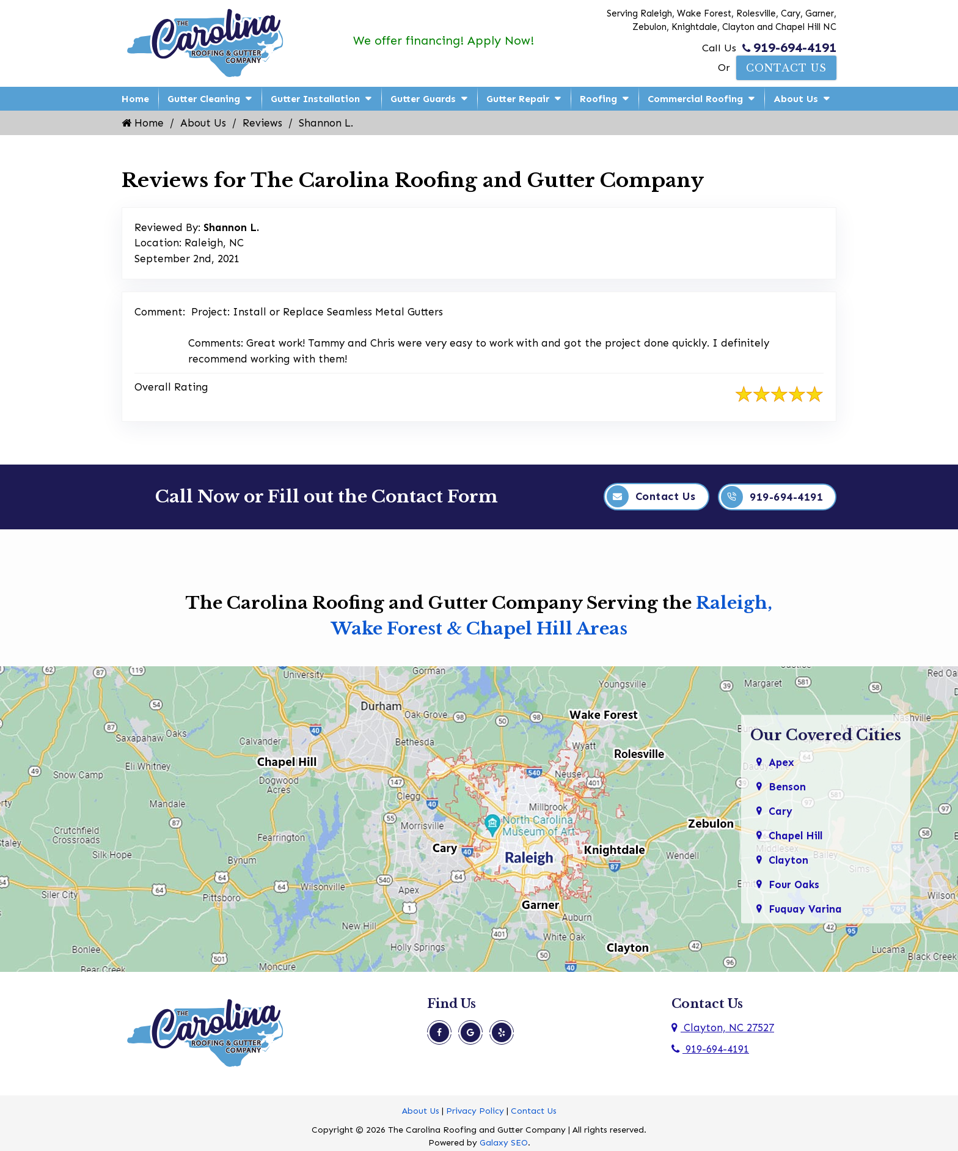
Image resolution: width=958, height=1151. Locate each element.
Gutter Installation (315, 99)
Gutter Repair (517, 99)
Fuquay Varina (806, 908)
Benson (787, 785)
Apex (781, 761)
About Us (795, 99)
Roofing (598, 99)
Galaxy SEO (504, 1142)
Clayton (789, 859)
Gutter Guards (423, 99)
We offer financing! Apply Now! (443, 40)
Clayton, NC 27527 (722, 1027)
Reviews (262, 123)
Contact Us (786, 68)
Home (135, 99)
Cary (780, 810)
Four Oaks (794, 883)
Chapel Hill (796, 834)
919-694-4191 (789, 47)
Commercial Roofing (695, 99)
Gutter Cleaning (203, 99)
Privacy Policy (475, 1110)
